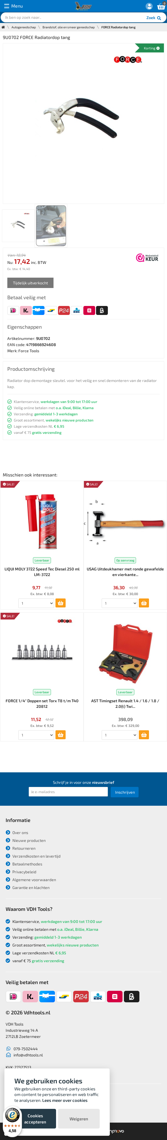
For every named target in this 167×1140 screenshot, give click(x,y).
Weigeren (79, 1118)
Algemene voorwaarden (31, 879)
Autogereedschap (24, 27)
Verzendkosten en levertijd (33, 856)
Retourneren (20, 848)
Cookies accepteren (35, 1118)
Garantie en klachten (28, 887)
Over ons (17, 832)
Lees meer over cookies (65, 1100)
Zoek (154, 18)
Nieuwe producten (26, 840)
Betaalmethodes (24, 864)
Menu (13, 6)
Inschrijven (125, 792)
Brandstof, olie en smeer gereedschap (69, 27)
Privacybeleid (21, 871)
